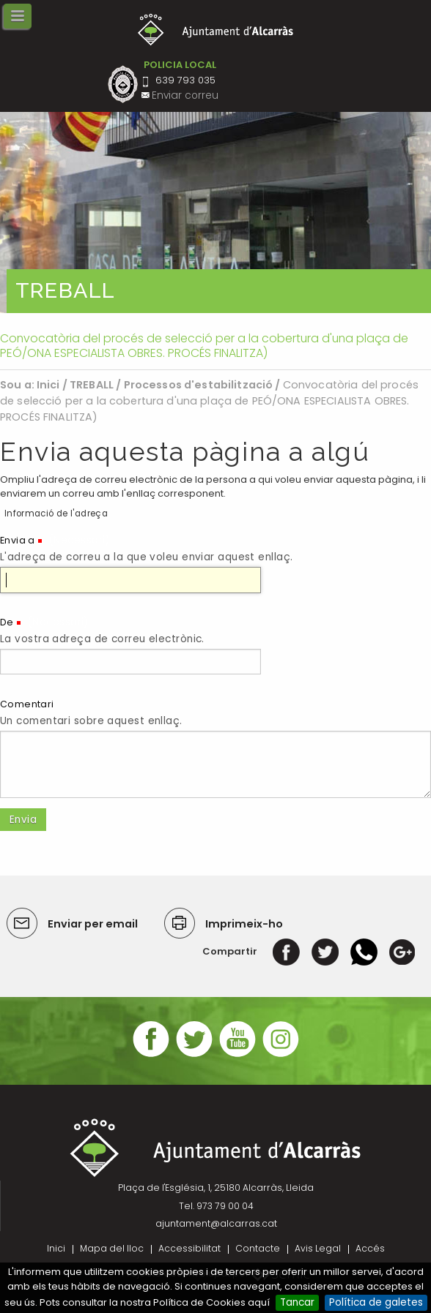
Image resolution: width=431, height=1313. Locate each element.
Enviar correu (185, 95)
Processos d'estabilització (198, 384)
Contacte (257, 1248)
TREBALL (92, 384)
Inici (48, 384)
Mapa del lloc (112, 1248)
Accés (370, 1248)
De (7, 622)
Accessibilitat (189, 1248)
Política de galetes (376, 1302)
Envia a (17, 540)
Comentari (27, 704)
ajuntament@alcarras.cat (216, 1223)
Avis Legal (318, 1248)
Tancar (297, 1302)
